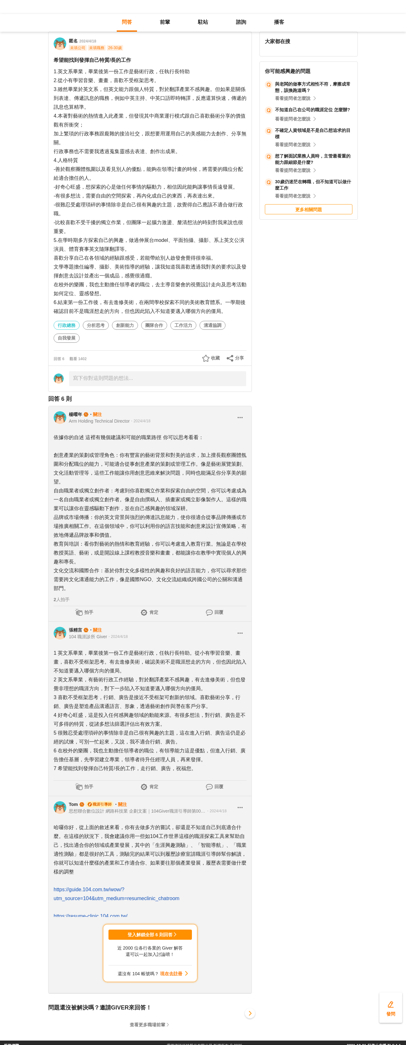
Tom (73, 804)
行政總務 (66, 325)
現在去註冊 (171, 973)
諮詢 (241, 22)
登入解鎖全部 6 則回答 (150, 934)
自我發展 (66, 338)
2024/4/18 (87, 41)
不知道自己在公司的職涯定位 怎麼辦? (312, 109)
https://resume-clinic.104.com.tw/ (91, 916)
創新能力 (125, 325)
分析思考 (96, 325)
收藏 (215, 357)
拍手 (88, 612)
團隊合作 (154, 325)
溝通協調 (212, 325)
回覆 (218, 612)
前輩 (165, 22)
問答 (127, 22)
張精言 (75, 630)
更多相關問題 (308, 209)
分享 (239, 357)
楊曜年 (75, 414)
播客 (279, 22)
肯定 (153, 612)
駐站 (203, 22)
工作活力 (183, 325)
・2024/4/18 (140, 421)
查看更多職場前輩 (147, 1024)
